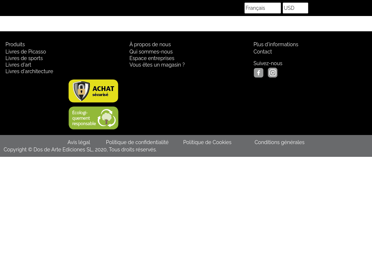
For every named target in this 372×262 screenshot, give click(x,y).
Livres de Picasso (25, 52)
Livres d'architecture (29, 71)
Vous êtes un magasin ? (157, 65)
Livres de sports (24, 58)
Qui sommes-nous (151, 52)
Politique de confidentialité (137, 142)
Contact (263, 52)
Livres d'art (18, 65)
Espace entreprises (151, 58)
